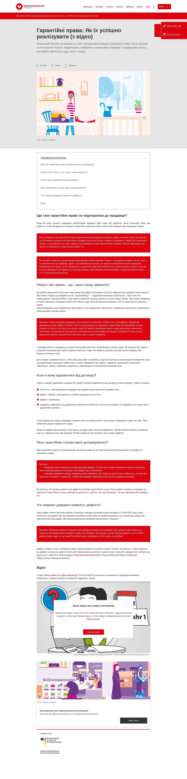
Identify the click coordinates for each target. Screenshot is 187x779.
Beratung (87, 7)
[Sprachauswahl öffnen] (71, 65)
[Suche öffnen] (154, 6)
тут (82, 247)
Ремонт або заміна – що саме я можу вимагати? (64, 172)
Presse (109, 7)
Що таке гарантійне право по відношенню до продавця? (67, 164)
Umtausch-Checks (126, 331)
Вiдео (43, 203)
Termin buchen (173, 35)
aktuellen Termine (90, 16)
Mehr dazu (134, 720)
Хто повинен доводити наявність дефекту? (61, 195)
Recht (139, 7)
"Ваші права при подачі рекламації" (61, 575)
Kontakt (99, 7)
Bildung (130, 7)
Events (119, 7)
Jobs (148, 7)
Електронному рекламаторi (87, 555)
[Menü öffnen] (164, 6)
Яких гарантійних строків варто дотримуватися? (64, 188)
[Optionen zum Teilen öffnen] (56, 65)
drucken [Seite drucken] (43, 65)
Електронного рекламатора (78, 331)
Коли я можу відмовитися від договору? (60, 180)
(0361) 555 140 (174, 26)
